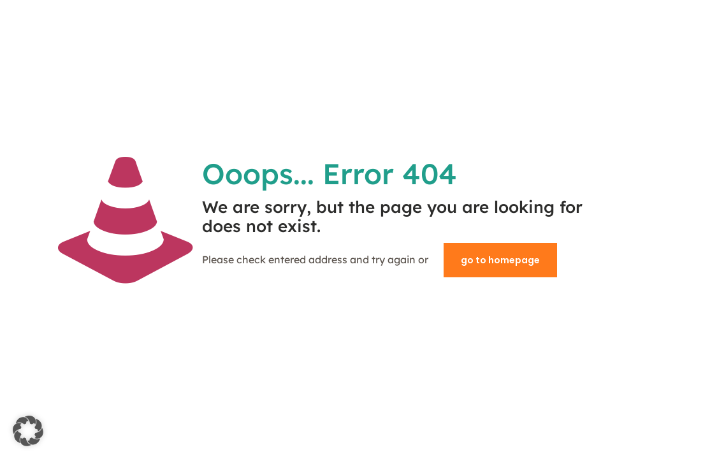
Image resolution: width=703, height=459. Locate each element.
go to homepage (500, 260)
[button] (28, 431)
